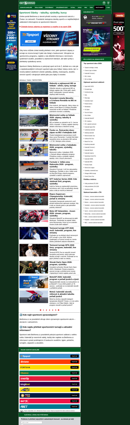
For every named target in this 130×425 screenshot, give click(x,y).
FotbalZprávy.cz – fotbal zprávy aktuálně (33, 377)
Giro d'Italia (88, 183)
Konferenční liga (89, 159)
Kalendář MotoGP (89, 185)
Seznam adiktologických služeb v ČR (55, 417)
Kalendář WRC (89, 229)
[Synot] (119, 70)
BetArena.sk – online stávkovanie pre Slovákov (62, 383)
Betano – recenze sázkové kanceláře (94, 269)
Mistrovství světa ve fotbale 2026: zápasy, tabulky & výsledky (62, 117)
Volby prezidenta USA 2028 (92, 254)
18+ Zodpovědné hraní (80, 422)
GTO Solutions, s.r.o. (94, 422)
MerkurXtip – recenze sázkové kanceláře (95, 281)
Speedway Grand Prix (90, 223)
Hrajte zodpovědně (24, 411)
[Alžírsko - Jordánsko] (87, 84)
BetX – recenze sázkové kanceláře (94, 284)
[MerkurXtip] (11, 70)
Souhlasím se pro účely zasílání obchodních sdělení (45, 361)
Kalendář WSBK (89, 226)
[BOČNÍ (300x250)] (95, 123)
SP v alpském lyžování (90, 191)
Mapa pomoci (69, 417)
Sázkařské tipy (88, 79)
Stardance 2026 (89, 256)
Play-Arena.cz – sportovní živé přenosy (33, 389)
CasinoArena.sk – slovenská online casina (61, 395)
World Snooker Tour (90, 203)
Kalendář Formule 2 (90, 214)
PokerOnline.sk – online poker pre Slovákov (61, 398)
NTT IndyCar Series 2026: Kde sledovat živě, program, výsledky (63, 181)
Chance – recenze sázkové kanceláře (94, 275)
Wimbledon (88, 174)
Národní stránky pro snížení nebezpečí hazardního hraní (87, 417)
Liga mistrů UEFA (89, 154)
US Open (87, 177)
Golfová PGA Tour (89, 206)
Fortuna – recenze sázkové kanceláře (94, 264)
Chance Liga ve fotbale (91, 138)
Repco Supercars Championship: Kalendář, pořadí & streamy (61, 196)
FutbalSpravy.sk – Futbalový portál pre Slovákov (62, 392)
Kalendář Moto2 (89, 217)
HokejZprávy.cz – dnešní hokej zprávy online (34, 380)
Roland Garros (88, 171)
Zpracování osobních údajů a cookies (62, 422)
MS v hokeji (88, 143)
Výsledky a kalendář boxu (91, 238)
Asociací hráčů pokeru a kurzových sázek (30, 407)
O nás (20, 422)
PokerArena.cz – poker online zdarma (32, 392)
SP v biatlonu (88, 188)
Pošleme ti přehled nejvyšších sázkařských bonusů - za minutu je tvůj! (47, 354)
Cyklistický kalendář (90, 197)
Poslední (59, 310)
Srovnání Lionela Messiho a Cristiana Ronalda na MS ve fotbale (63, 100)
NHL (86, 162)
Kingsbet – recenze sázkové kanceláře (95, 287)
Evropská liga (88, 156)
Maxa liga (87, 165)
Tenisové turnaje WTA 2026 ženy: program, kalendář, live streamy (63, 247)
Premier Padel (88, 232)
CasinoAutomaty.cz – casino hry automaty (60, 377)
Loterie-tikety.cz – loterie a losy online (59, 380)
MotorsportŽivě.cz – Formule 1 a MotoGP (33, 386)
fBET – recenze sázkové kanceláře (94, 290)
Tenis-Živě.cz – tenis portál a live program (33, 383)
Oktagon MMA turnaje (90, 241)
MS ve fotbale (88, 146)
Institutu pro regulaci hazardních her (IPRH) (65, 405)
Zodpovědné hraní (97, 405)
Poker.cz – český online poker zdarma (32, 395)
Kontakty (26, 422)
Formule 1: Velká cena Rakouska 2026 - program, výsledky (62, 164)
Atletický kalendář (89, 200)
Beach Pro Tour (89, 209)
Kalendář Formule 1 (90, 141)
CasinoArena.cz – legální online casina (33, 398)
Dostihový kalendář (90, 212)
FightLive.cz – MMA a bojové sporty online (34, 374)
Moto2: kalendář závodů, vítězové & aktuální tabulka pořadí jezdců (62, 294)
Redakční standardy (35, 422)
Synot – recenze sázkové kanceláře (94, 278)
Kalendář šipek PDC (90, 194)
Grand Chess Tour (89, 244)
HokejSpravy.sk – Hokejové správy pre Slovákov (62, 389)
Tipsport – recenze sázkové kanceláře (94, 267)
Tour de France (89, 180)
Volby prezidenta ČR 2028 (91, 251)
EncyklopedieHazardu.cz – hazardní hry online (62, 374)
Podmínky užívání (46, 422)
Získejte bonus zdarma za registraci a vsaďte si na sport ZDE (46, 27)
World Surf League (89, 235)
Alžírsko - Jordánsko (97, 86)
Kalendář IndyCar (89, 220)
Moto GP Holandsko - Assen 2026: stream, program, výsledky (62, 213)
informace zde (52, 413)
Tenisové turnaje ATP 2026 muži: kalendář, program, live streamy (63, 230)
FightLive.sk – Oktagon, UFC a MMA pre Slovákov (63, 386)
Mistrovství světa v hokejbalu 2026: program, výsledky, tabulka (63, 147)
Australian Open (89, 168)
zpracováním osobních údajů (38, 361)
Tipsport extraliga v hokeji (91, 135)
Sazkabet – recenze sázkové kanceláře (95, 272)
